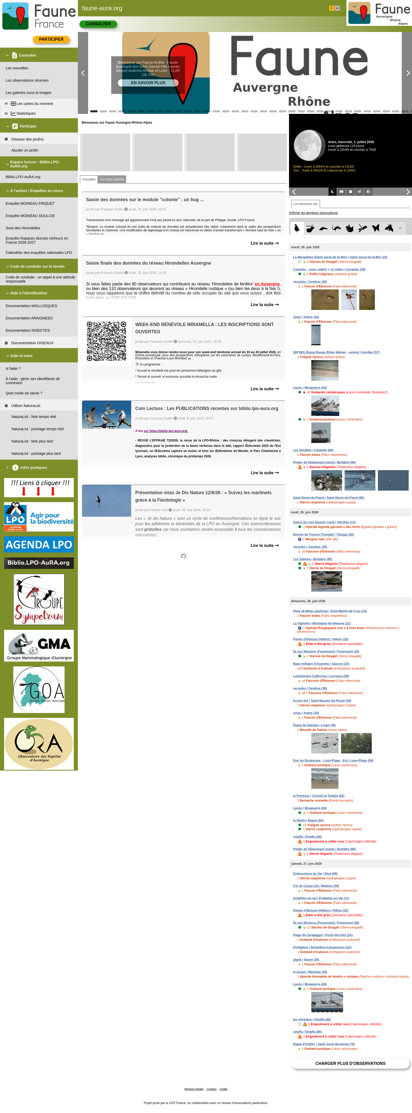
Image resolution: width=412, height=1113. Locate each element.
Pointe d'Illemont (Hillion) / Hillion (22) (320, 639)
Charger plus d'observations (350, 1063)
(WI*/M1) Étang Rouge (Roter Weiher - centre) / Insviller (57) (336, 352)
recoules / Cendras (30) (310, 282)
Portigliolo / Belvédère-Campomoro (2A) (322, 947)
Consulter (98, 24)
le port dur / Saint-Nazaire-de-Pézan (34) (322, 701)
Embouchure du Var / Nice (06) (315, 874)
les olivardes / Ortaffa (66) (312, 1019)
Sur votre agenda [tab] (112, 179)
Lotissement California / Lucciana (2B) (321, 676)
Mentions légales (194, 1089)
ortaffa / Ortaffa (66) (307, 837)
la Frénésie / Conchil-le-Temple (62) (319, 796)
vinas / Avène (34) (306, 317)
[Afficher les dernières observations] (313, 213)
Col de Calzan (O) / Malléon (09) (316, 886)
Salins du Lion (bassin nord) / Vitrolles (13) (324, 522)
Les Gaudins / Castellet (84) (313, 450)
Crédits (223, 1089)
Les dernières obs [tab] (305, 204)
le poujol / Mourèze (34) (310, 972)
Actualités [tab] (89, 179)
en (337, 8)
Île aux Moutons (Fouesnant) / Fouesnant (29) (326, 651)
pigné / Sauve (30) (306, 959)
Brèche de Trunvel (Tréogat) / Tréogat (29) (323, 534)
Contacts (212, 1089)
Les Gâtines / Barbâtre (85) (312, 559)
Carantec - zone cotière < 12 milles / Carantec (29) (329, 269)
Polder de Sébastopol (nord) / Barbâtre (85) (324, 462)
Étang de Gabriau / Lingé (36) (314, 725)
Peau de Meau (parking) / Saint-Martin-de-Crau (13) (330, 611)
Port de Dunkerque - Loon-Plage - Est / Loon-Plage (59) (333, 760)
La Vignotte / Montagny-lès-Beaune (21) (322, 623)
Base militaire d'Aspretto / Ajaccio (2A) (321, 664)
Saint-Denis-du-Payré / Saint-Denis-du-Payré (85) (328, 498)
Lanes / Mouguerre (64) (310, 388)
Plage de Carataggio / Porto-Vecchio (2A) (323, 935)
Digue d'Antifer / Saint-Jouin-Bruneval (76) (324, 1044)
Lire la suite (265, 243)
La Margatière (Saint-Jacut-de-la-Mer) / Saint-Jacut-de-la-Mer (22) (340, 257)
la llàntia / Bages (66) (308, 820)
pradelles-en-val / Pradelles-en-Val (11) (321, 898)
